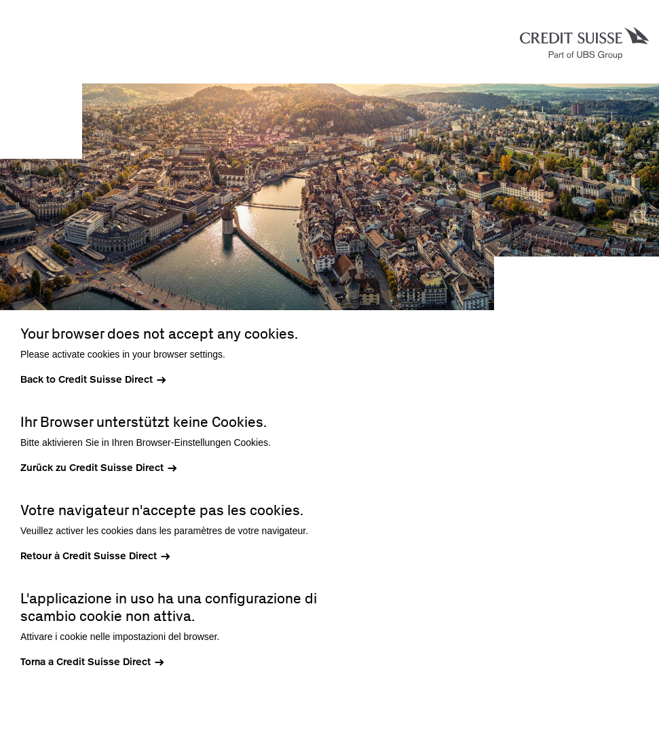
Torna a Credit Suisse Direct (85, 662)
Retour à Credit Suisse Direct (88, 556)
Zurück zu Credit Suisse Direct (92, 467)
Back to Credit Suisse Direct (86, 379)
